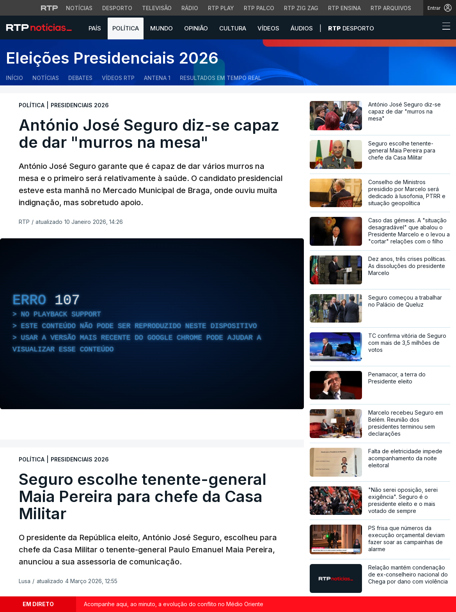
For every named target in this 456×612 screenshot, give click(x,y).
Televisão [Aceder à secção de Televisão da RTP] (157, 8)
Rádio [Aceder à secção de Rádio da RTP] (189, 8)
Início (14, 78)
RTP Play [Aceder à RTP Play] (221, 8)
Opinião (196, 28)
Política (125, 28)
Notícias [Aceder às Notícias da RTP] (79, 8)
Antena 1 (157, 78)
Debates (80, 78)
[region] (152, 323)
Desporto (351, 28)
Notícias (45, 78)
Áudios (302, 28)
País (95, 28)
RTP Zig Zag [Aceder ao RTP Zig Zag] (301, 8)
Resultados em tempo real (220, 78)
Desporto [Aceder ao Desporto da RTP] (117, 8)
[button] (432, 28)
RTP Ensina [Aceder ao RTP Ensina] (344, 8)
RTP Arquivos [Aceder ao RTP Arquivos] (391, 8)
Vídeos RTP (118, 78)
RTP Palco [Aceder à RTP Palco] (259, 8)
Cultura (232, 28)
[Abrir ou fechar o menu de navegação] (444, 27)
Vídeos (268, 28)
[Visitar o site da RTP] (49, 8)
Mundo (161, 28)
